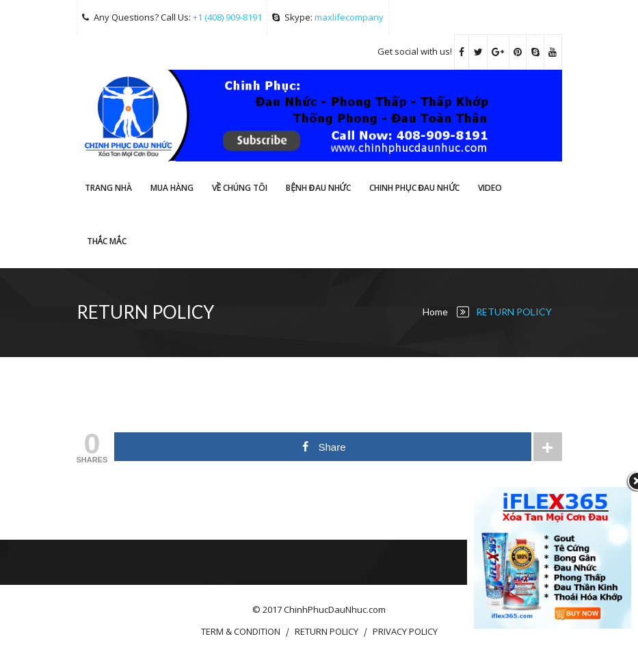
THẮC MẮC (107, 241)
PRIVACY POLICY (405, 631)
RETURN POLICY (326, 631)
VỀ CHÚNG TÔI (240, 188)
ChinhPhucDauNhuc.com (335, 609)
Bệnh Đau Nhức (318, 188)
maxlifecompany (349, 17)
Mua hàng (172, 188)
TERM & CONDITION (240, 631)
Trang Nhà (108, 188)
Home (435, 311)
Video (490, 188)
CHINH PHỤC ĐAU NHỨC (414, 188)
